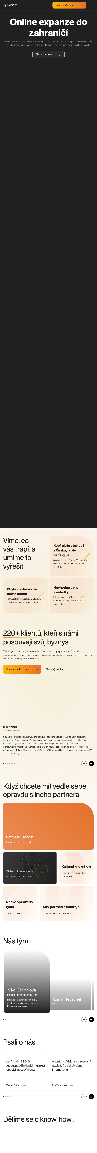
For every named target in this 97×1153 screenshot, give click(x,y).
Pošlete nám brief (65, 5)
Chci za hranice (44, 54)
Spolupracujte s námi (17, 684)
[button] (36, 1018)
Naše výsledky (54, 684)
